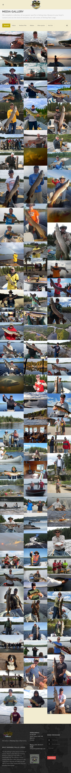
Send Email (51, 758)
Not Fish (50, 25)
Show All (6, 25)
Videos (14, 25)
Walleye (32, 25)
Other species (41, 25)
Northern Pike (22, 25)
